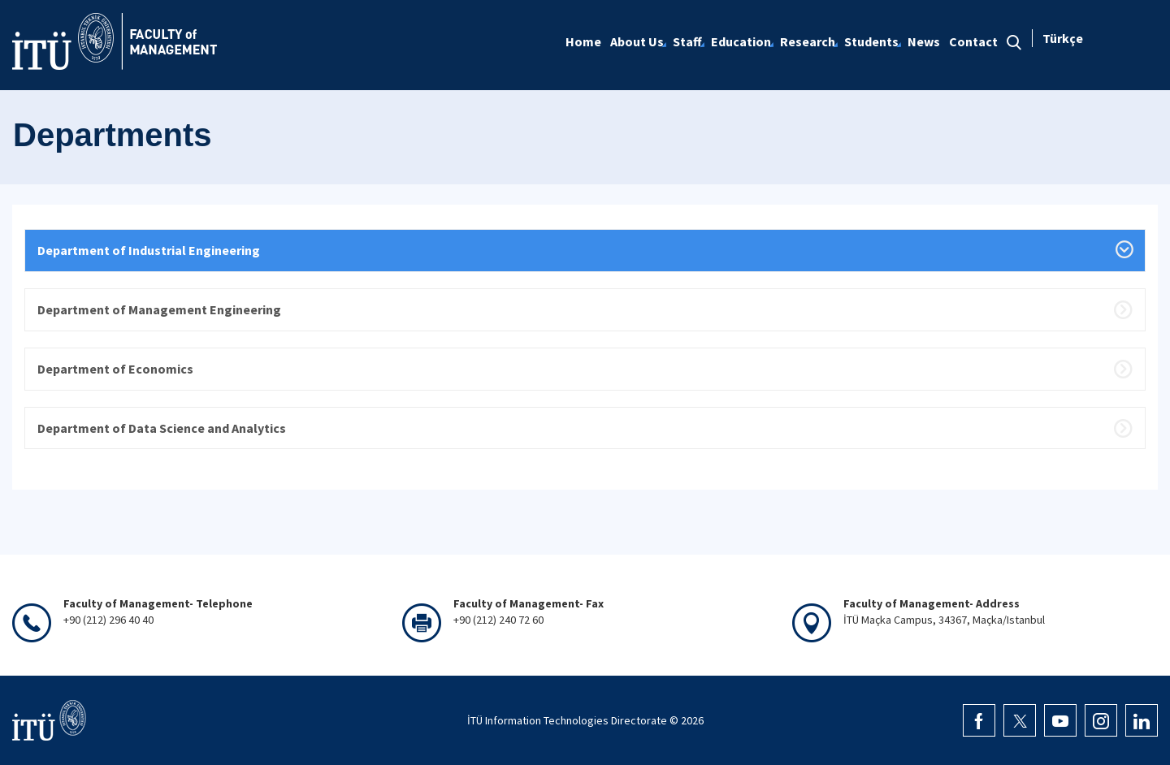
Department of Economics (115, 369)
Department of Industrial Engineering (148, 250)
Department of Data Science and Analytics (161, 428)
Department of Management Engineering (159, 309)
